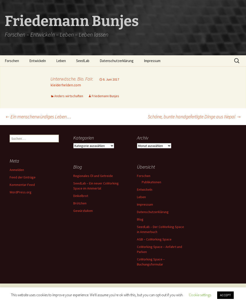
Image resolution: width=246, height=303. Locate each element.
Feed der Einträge (23, 177)
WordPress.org (20, 192)
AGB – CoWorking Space (154, 239)
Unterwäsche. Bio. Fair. (71, 79)
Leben (61, 60)
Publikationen (151, 182)
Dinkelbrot (80, 196)
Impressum (152, 60)
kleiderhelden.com (65, 84)
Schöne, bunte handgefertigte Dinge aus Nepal (194, 117)
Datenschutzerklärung (117, 60)
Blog (140, 219)
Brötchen (79, 203)
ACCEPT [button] (225, 295)
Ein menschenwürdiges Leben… (38, 117)
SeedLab (82, 60)
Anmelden (17, 170)
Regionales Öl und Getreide (93, 176)
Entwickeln (37, 60)
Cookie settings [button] (200, 295)
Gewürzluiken (83, 210)
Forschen (12, 60)
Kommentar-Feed (22, 185)
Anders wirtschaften (68, 96)
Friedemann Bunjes (105, 96)
